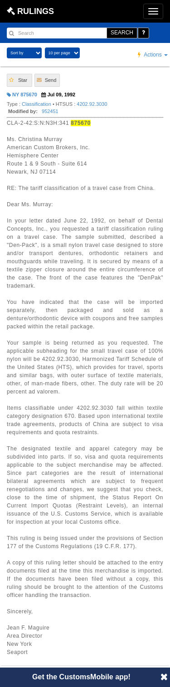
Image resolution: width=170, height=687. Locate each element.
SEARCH (122, 32)
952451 (50, 111)
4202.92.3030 (92, 104)
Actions (153, 55)
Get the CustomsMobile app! (81, 677)
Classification (36, 104)
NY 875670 (22, 94)
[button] (19, 80)
